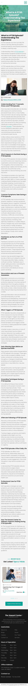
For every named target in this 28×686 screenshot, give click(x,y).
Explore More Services (14, 603)
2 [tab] (15, 598)
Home (6, 23)
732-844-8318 (16, 677)
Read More (21, 592)
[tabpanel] (14, 581)
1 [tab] (13, 598)
